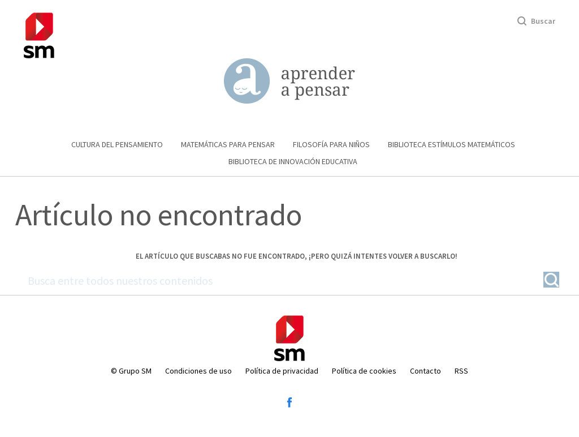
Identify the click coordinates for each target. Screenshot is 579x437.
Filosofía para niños (331, 144)
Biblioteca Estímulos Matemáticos (451, 144)
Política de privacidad (281, 371)
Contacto (425, 371)
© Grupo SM (131, 371)
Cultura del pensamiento (117, 144)
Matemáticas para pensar (228, 144)
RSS (461, 371)
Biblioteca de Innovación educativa (292, 161)
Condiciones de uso (198, 371)
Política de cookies (364, 371)
